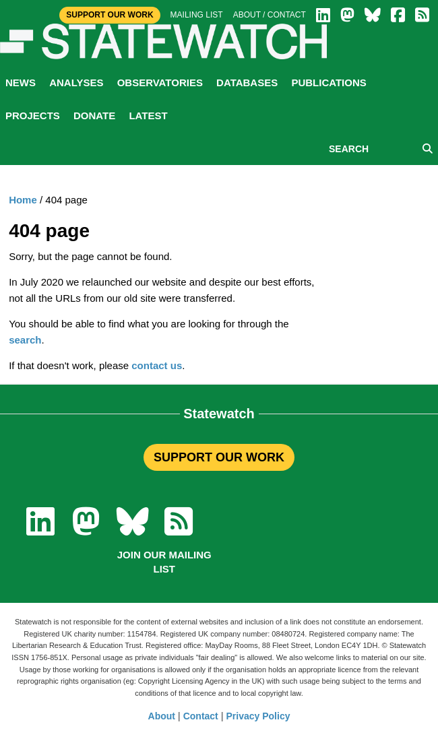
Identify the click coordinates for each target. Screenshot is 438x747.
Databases (247, 82)
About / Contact (269, 15)
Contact (200, 716)
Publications (328, 82)
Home (23, 199)
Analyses (76, 82)
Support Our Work (109, 15)
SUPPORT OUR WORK (219, 457)
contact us (156, 365)
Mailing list (196, 15)
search (25, 340)
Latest (148, 115)
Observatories (160, 82)
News (20, 82)
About (161, 716)
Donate (94, 115)
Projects (32, 115)
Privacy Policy (258, 716)
